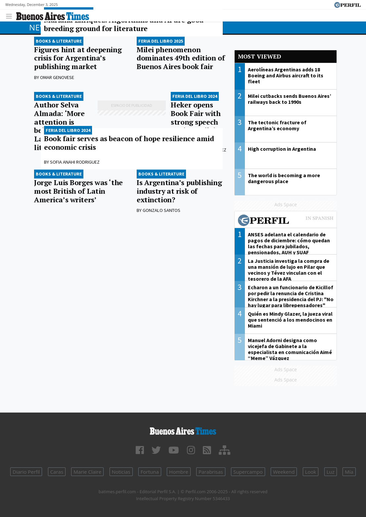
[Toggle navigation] (10, 15)
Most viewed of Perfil (285, 221)
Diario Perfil (26, 471)
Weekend (284, 471)
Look (310, 471)
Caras (56, 471)
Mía (349, 471)
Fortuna (150, 471)
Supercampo (248, 471)
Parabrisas (211, 471)
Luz (331, 471)
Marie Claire (87, 471)
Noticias (121, 471)
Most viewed (259, 56)
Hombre (178, 471)
